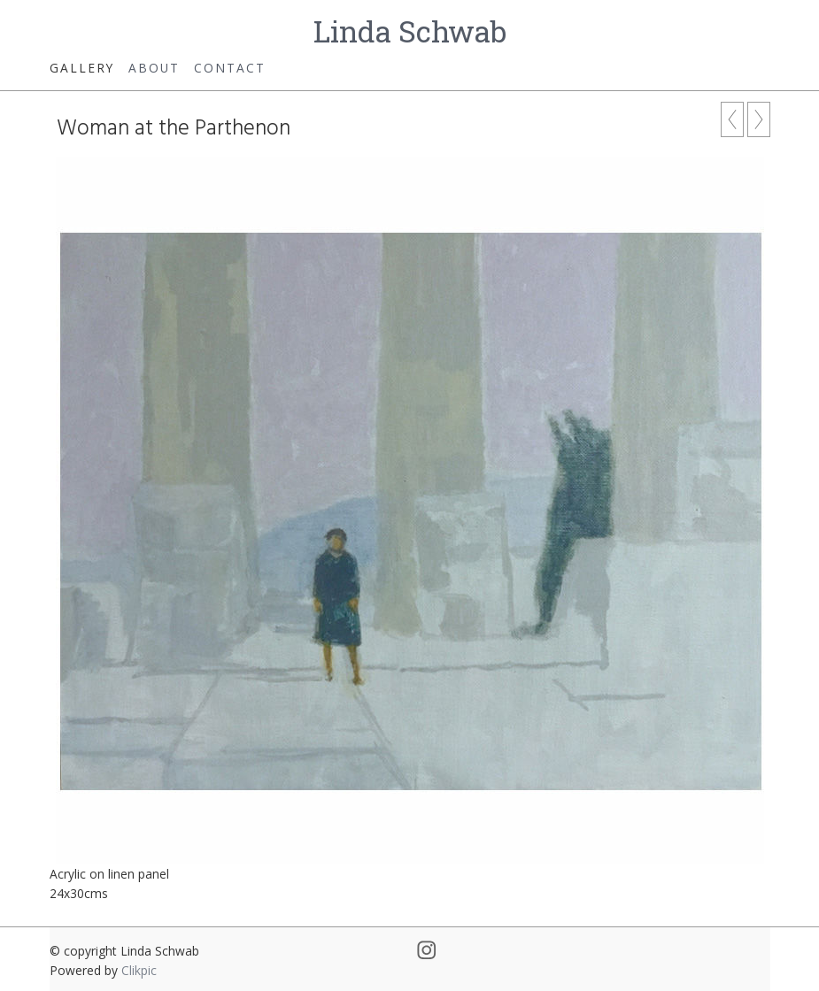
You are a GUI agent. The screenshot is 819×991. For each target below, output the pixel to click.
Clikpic (139, 970)
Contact (230, 67)
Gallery (82, 67)
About (154, 67)
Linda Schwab (409, 31)
